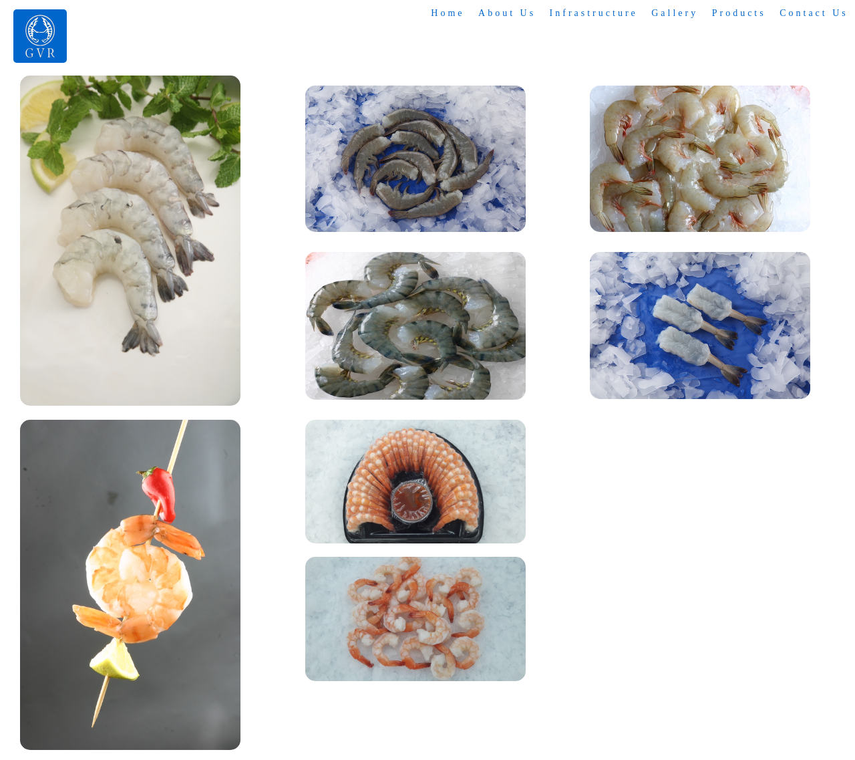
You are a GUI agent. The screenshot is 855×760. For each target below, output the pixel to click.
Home (449, 13)
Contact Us (814, 13)
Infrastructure (594, 13)
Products (739, 13)
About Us (508, 13)
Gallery (675, 13)
